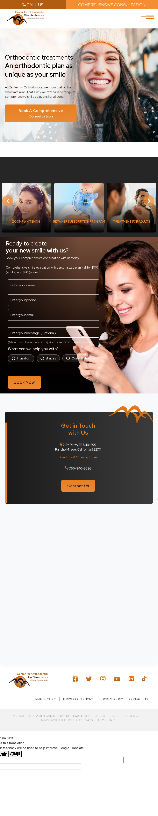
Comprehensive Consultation (112, 4)
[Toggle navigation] (150, 19)
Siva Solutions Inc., (100, 715)
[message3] (53, 330)
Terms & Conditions (78, 694)
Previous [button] (8, 199)
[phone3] (53, 298)
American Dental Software (60, 710)
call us (32, 4)
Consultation (81, 356)
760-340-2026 (80, 465)
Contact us (138, 694)
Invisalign (23, 356)
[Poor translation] (15, 748)
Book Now (25, 380)
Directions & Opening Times (78, 454)
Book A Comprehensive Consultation (41, 113)
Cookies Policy (111, 694)
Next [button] (149, 199)
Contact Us (78, 481)
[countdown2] (67, 340)
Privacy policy (45, 694)
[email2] (53, 313)
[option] (26, 205)
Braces (51, 356)
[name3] (53, 283)
